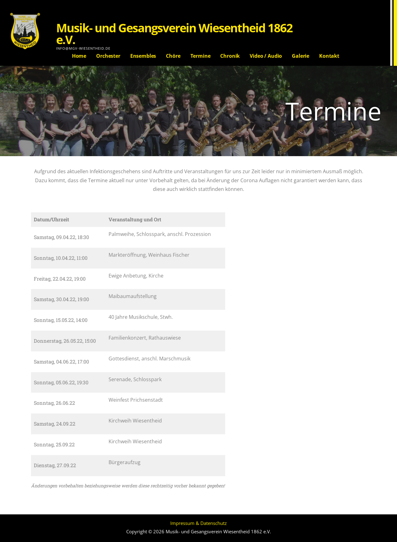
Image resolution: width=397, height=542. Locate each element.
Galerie (300, 55)
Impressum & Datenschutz (198, 523)
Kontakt (329, 55)
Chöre (173, 55)
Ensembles (143, 55)
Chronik (230, 55)
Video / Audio (266, 55)
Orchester (108, 55)
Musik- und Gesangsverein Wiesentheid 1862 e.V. (174, 33)
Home (79, 55)
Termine (200, 55)
